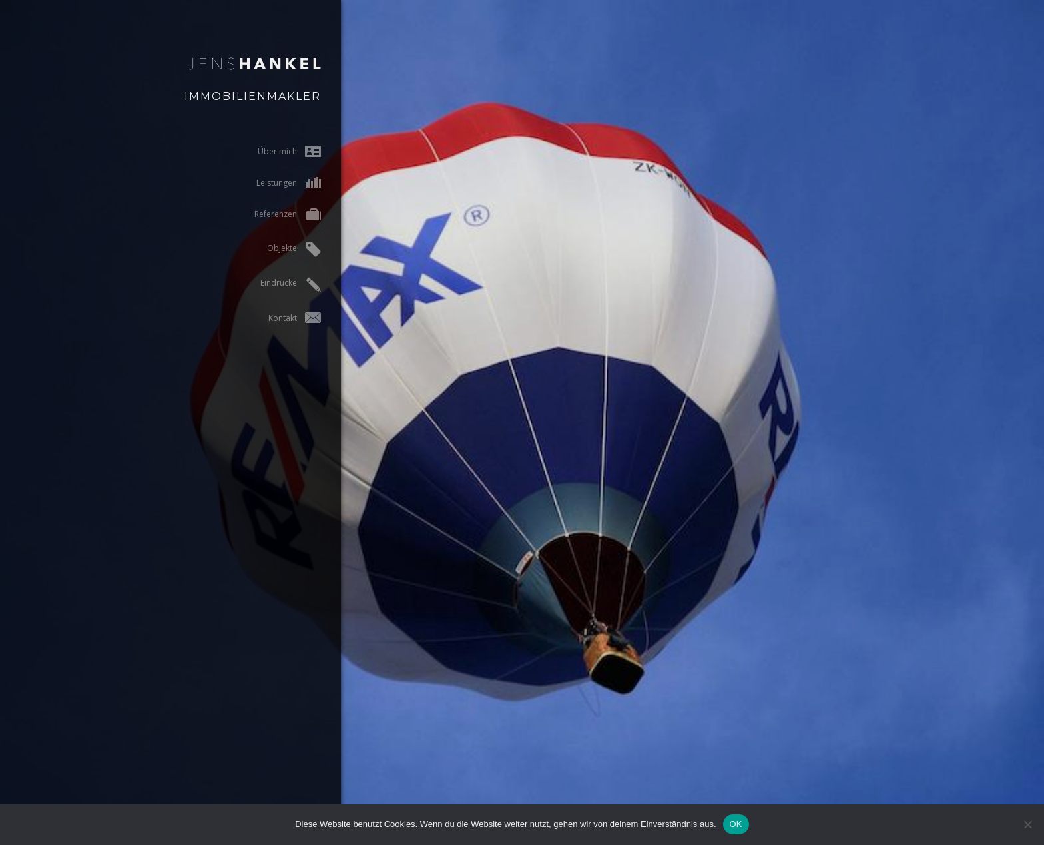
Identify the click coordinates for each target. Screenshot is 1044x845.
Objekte (275, 249)
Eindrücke (271, 284)
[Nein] (1027, 824)
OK (736, 824)
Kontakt (275, 318)
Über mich (270, 151)
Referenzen (268, 215)
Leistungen (269, 182)
